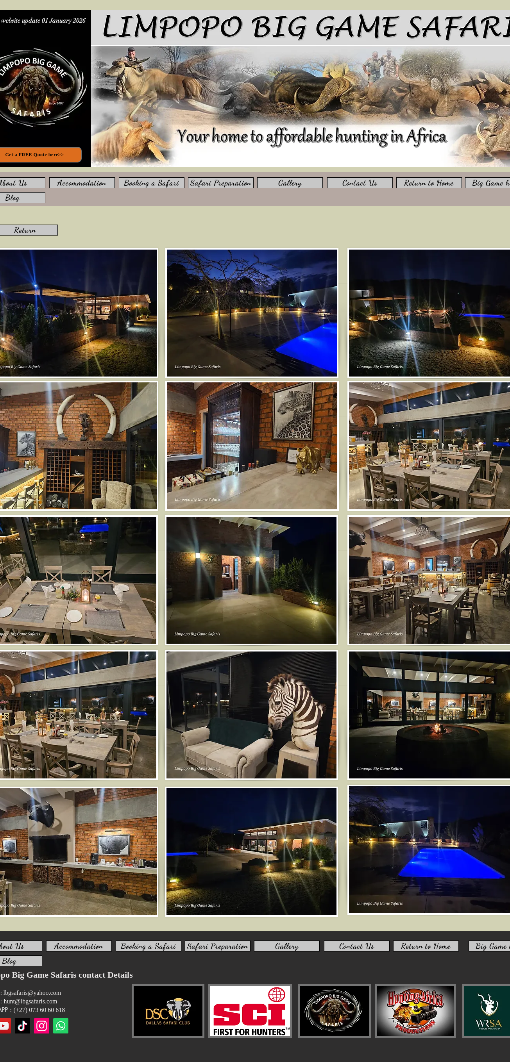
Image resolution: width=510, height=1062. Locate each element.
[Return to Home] (429, 182)
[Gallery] (290, 182)
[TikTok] (22, 1025)
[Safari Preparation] (221, 182)
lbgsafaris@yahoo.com (32, 992)
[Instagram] (41, 1025)
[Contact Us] (360, 182)
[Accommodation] (82, 182)
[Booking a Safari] (151, 182)
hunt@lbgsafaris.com (30, 1001)
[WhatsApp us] (60, 1025)
